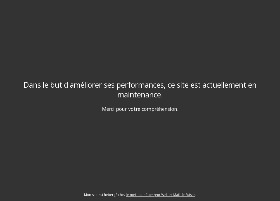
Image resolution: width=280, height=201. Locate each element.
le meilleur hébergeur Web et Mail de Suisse (160, 194)
